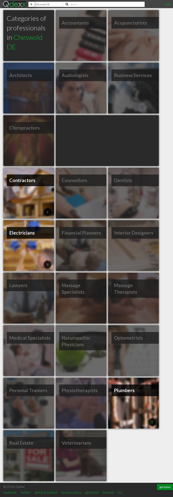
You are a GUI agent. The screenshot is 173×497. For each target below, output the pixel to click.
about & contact (46, 492)
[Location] (45, 4)
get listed (92, 492)
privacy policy (71, 492)
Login (167, 4)
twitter (26, 492)
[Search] (104, 4)
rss (120, 492)
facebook (10, 492)
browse (108, 492)
